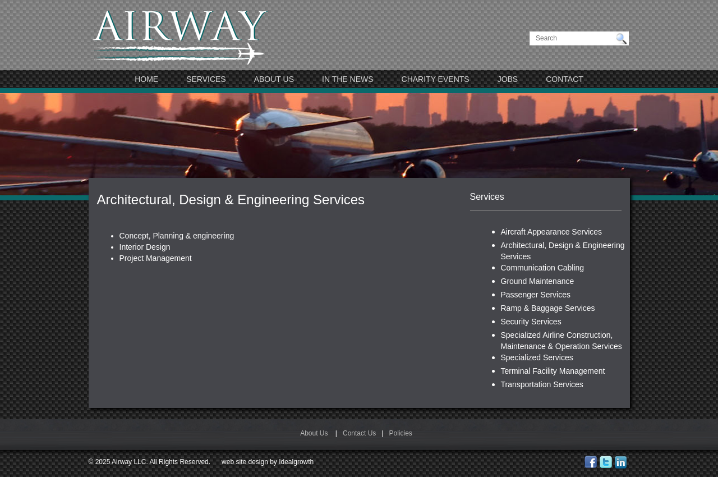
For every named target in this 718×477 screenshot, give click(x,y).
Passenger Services (536, 294)
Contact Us (359, 433)
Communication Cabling (542, 267)
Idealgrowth (296, 462)
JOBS (508, 79)
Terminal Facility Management (553, 370)
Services (206, 79)
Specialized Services (537, 357)
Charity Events (436, 79)
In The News (348, 79)
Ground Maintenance (537, 281)
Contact (564, 79)
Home (146, 79)
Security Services (531, 321)
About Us (274, 79)
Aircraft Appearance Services (551, 231)
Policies (400, 433)
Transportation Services (542, 384)
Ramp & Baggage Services (548, 308)
